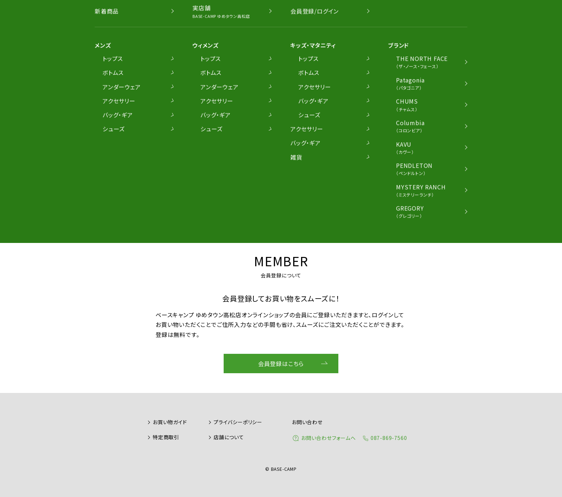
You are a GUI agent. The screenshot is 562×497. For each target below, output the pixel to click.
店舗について (229, 437)
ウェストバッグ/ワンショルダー (268, 100)
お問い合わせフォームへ (328, 437)
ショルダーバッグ (197, 100)
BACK (259, 150)
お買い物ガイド (170, 422)
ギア (367, 100)
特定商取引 (166, 437)
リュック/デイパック (138, 100)
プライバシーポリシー (238, 422)
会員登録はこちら (281, 363)
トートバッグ (334, 100)
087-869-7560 (389, 437)
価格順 (451, 121)
